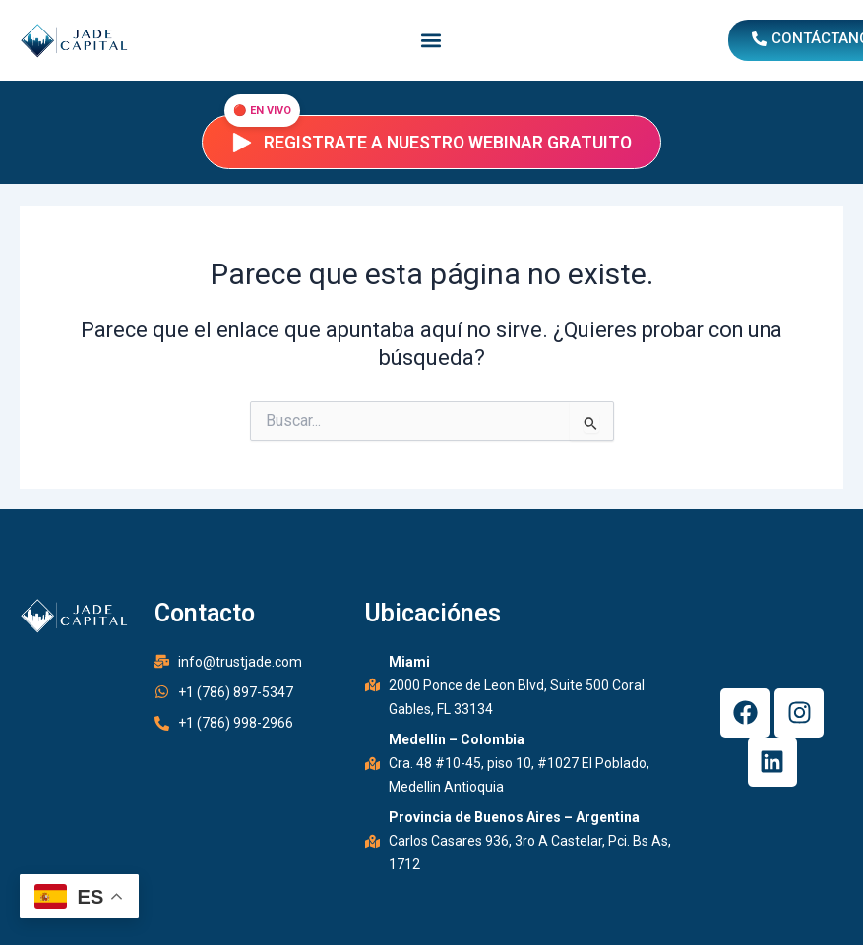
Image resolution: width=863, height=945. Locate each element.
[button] (431, 41)
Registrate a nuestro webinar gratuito (432, 142)
